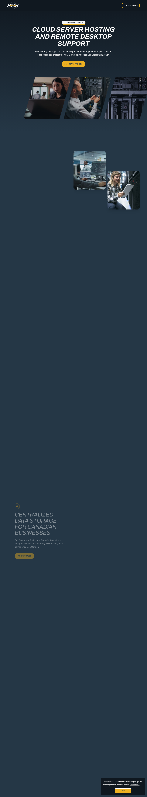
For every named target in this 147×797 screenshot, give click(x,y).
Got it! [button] (123, 791)
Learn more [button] (135, 785)
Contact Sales (131, 5)
